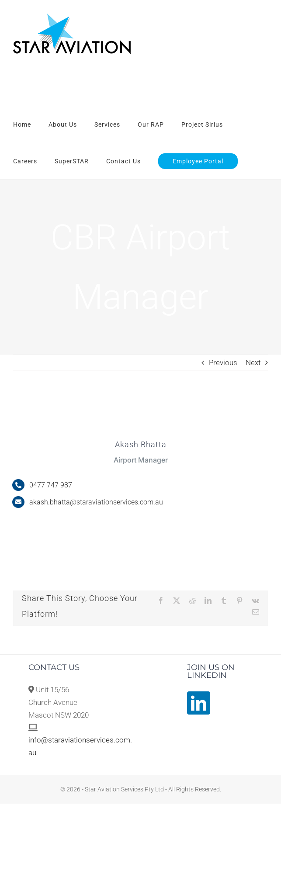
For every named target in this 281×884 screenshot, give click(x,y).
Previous (223, 362)
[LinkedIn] (198, 703)
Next (253, 362)
